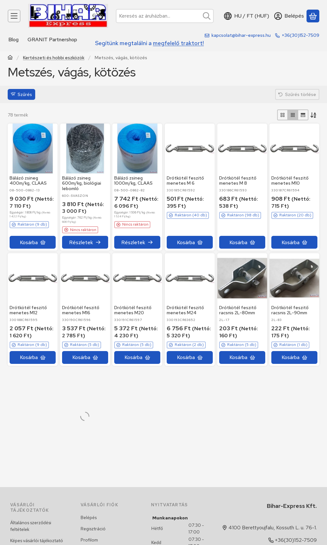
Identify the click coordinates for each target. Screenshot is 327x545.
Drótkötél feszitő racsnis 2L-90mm (289, 310)
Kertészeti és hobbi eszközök (53, 57)
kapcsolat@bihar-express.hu (241, 35)
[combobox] (165, 16)
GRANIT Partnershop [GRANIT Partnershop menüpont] (52, 39)
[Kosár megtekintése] (313, 16)
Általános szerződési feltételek (30, 526)
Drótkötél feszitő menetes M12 (28, 310)
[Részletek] (85, 242)
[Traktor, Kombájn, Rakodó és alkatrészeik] (10, 58)
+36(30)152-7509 (300, 35)
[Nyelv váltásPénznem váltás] (246, 16)
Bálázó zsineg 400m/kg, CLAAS (28, 180)
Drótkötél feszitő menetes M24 (185, 310)
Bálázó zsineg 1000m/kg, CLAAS (133, 180)
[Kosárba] (33, 242)
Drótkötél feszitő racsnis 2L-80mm (237, 310)
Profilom (89, 540)
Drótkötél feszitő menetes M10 (289, 180)
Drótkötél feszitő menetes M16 (80, 310)
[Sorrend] (313, 114)
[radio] (282, 114)
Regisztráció (93, 529)
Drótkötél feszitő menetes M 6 (185, 180)
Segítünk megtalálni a (149, 43)
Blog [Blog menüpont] (13, 39)
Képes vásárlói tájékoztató (36, 540)
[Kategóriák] (14, 16)
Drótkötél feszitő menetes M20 (132, 310)
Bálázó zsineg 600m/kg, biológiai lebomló (81, 183)
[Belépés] (289, 16)
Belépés (89, 517)
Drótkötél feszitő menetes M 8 (237, 180)
